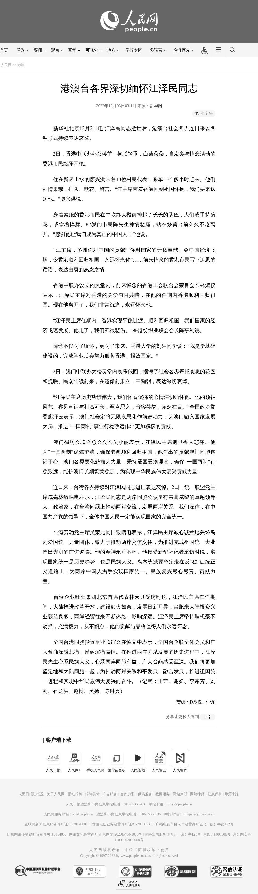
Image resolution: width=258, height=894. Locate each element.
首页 (4, 50)
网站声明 (180, 794)
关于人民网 (56, 794)
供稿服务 (145, 794)
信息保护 (215, 794)
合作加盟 (127, 794)
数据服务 (162, 794)
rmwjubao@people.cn (198, 814)
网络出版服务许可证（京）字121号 (173, 834)
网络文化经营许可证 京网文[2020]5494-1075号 (105, 834)
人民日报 (53, 760)
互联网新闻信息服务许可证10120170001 (56, 824)
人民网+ (74, 760)
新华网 (156, 106)
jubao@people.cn (179, 804)
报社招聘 (75, 794)
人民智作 (180, 760)
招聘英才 (92, 794)
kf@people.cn (82, 814)
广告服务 (110, 794)
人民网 (6, 65)
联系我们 (232, 794)
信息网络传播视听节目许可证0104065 (37, 834)
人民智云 (159, 760)
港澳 (21, 65)
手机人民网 (95, 760)
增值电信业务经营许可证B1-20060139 (122, 824)
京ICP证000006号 (217, 834)
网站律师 (197, 794)
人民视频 (138, 760)
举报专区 (134, 50)
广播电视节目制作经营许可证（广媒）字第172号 (194, 824)
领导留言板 (117, 760)
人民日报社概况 (31, 794)
